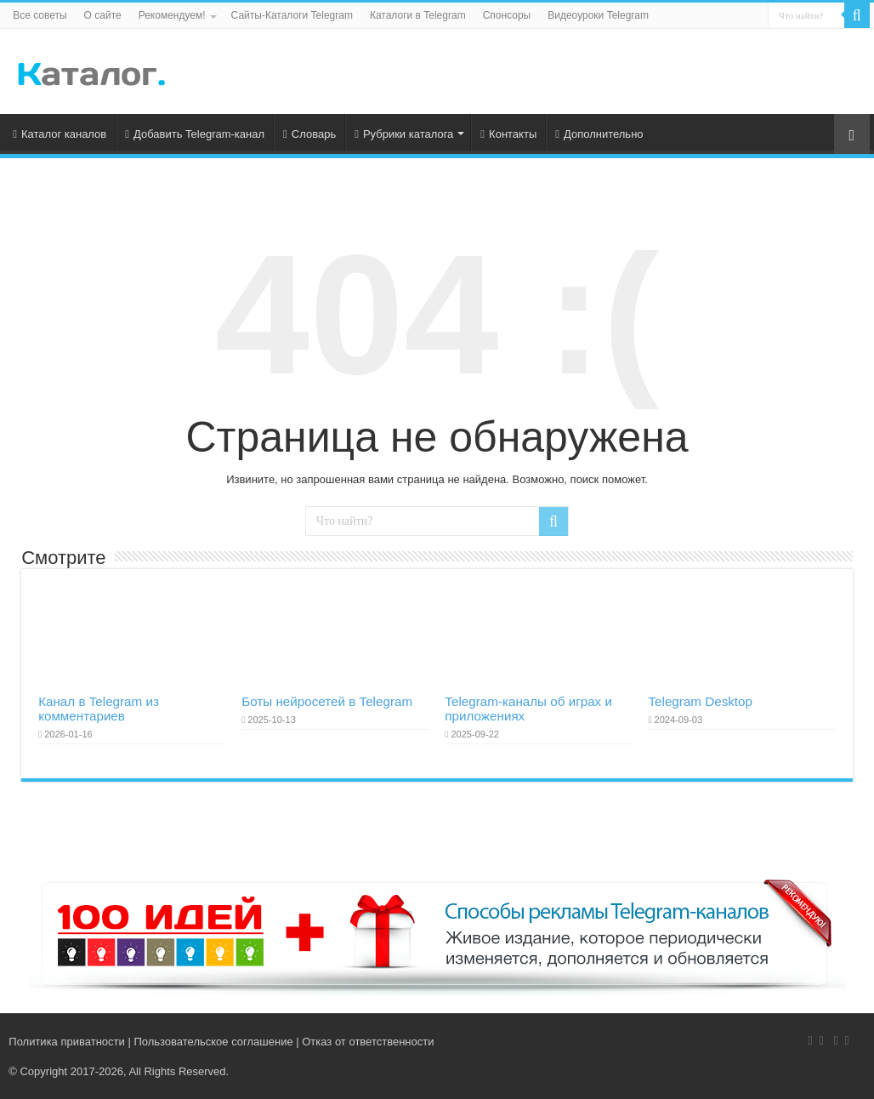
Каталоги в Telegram (418, 15)
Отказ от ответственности (368, 1041)
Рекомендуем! (172, 15)
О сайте (103, 15)
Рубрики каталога (404, 134)
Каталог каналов (59, 134)
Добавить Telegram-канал (194, 134)
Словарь (309, 134)
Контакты (508, 134)
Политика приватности (66, 1041)
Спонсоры (507, 15)
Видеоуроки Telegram (598, 15)
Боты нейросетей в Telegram (326, 701)
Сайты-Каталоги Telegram (292, 15)
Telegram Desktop (700, 701)
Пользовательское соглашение (212, 1041)
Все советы (39, 15)
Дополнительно (599, 134)
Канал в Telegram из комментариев (98, 708)
